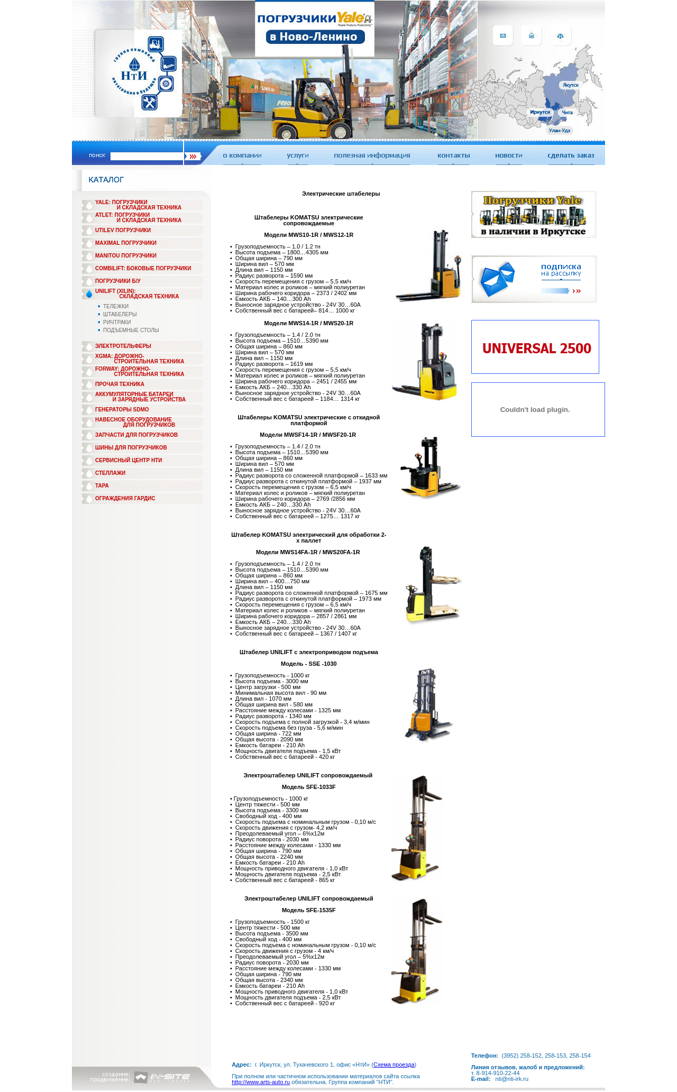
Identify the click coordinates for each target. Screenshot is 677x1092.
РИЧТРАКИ (117, 322)
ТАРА (102, 486)
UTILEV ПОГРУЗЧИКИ (123, 230)
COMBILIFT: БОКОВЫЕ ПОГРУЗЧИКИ (143, 268)
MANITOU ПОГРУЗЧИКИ (126, 256)
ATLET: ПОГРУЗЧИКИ (122, 215)
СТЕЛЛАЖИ (110, 473)
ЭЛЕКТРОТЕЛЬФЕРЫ (123, 346)
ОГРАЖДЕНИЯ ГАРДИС (125, 498)
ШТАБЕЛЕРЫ (120, 314)
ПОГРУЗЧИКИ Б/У (118, 281)
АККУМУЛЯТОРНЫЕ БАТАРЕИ (134, 394)
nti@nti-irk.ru (512, 1079)
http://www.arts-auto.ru (261, 1082)
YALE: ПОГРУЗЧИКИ (121, 202)
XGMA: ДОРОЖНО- (119, 356)
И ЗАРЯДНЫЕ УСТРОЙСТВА (149, 399)
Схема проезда (394, 1064)
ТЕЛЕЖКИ (116, 306)
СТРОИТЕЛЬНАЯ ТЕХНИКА (149, 361)
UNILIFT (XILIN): (115, 291)
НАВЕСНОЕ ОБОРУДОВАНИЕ (133, 420)
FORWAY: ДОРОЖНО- (123, 369)
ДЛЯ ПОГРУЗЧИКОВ (149, 425)
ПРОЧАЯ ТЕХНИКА (119, 384)
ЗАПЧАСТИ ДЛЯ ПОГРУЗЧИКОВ (136, 435)
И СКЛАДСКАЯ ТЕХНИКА (149, 207)
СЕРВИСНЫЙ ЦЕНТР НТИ (128, 460)
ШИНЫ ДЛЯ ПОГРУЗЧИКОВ (131, 448)
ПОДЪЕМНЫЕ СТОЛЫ (131, 330)
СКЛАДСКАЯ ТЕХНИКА (149, 296)
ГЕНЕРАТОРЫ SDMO (122, 409)
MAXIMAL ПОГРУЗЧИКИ (126, 243)
